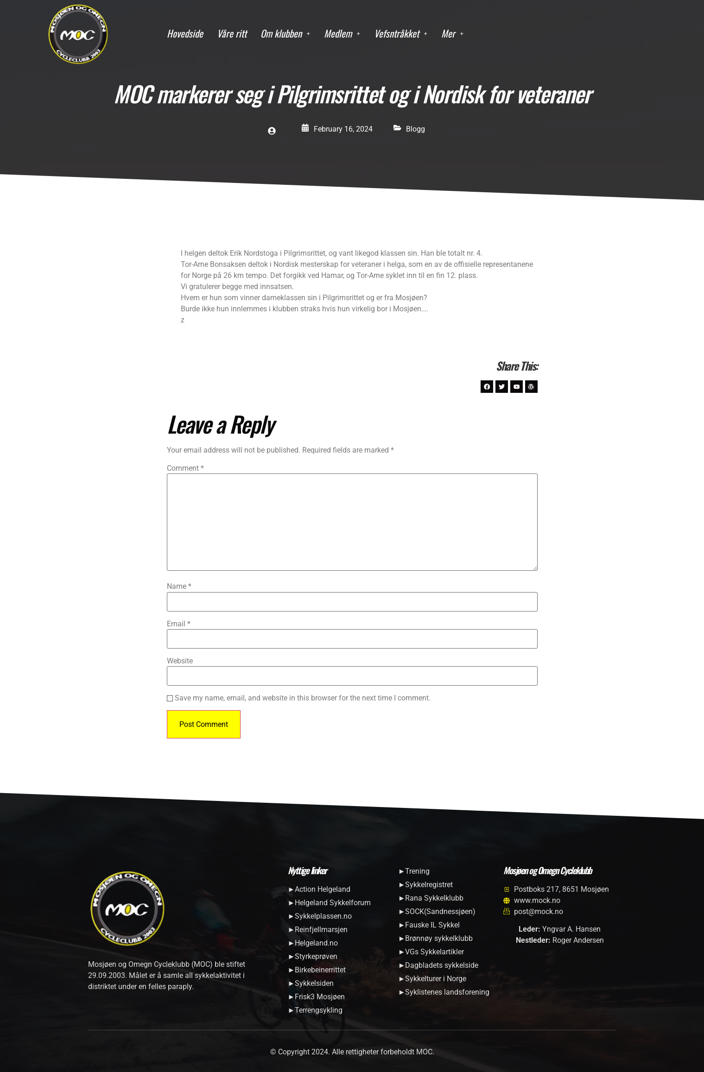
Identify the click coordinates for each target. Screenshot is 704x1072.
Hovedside (185, 33)
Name (179, 591)
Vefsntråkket (400, 33)
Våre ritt (232, 33)
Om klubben (285, 33)
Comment (185, 472)
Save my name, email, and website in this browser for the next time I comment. (303, 702)
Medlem (342, 33)
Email (178, 628)
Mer (452, 33)
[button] (285, 33)
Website (180, 665)
